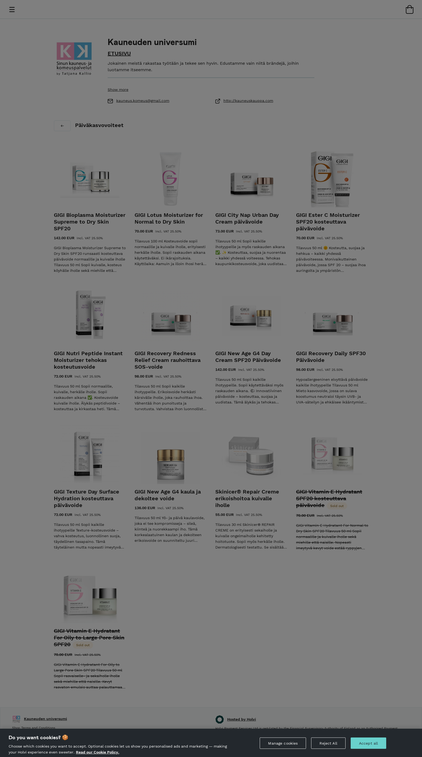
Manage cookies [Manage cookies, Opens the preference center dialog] (283, 746)
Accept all (368, 746)
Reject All (328, 746)
